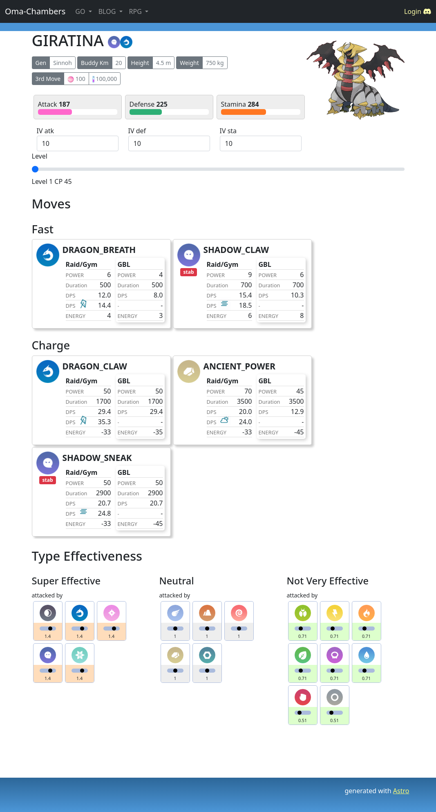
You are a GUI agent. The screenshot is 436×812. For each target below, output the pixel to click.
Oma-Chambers (35, 11)
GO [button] (81, 11)
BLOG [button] (108, 11)
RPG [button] (136, 11)
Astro (401, 790)
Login (417, 11)
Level (39, 156)
